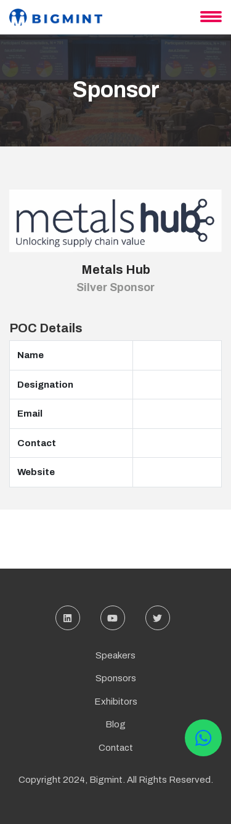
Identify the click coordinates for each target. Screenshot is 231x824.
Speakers (115, 655)
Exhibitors (115, 701)
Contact (116, 748)
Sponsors (115, 678)
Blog (115, 724)
